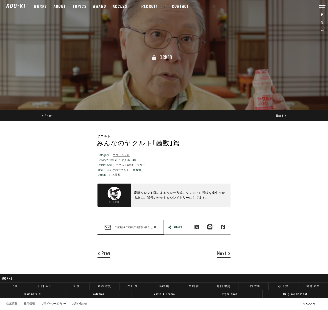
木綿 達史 (104, 286)
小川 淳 (283, 286)
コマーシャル (121, 155)
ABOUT (59, 6)
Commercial (32, 294)
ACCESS (119, 6)
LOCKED (162, 57)
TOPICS (79, 6)
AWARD (99, 6)
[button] (47, 115)
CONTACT (180, 6)
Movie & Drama (164, 294)
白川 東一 (134, 286)
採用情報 (29, 303)
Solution (98, 294)
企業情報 (11, 303)
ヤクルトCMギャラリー (130, 165)
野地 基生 (313, 286)
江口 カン (44, 286)
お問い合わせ (79, 303)
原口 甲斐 (223, 286)
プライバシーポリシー (53, 303)
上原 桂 (116, 174)
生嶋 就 (194, 286)
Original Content (295, 294)
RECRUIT (149, 6)
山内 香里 (253, 286)
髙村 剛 (164, 286)
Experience (229, 294)
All (15, 286)
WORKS (40, 6)
